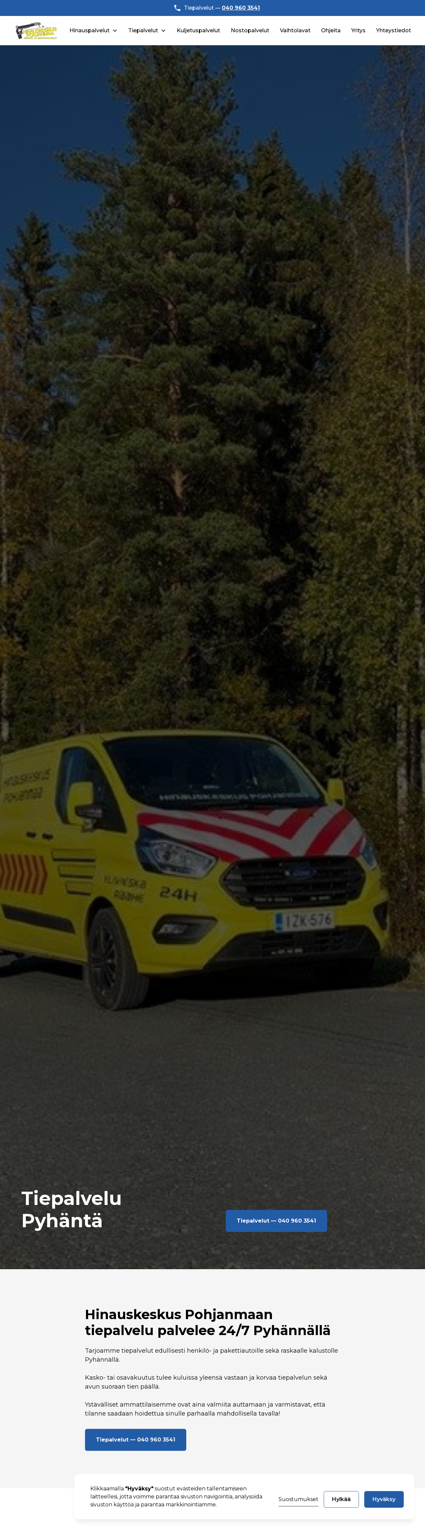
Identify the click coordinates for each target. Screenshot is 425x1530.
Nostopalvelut (250, 30)
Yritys (358, 30)
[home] (36, 31)
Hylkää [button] (341, 1499)
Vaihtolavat (295, 30)
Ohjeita (331, 30)
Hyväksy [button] (384, 1499)
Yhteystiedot (393, 30)
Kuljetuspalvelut (198, 30)
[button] (93, 30)
